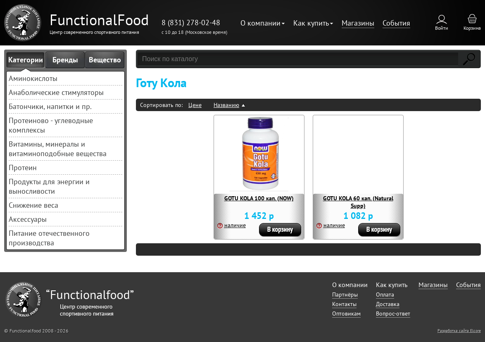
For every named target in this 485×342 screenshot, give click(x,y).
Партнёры (345, 294)
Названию (226, 105)
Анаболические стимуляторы (56, 92)
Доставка (387, 304)
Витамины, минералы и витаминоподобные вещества (58, 148)
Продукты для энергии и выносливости (49, 186)
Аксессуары (28, 219)
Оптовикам (346, 313)
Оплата (385, 294)
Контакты (344, 304)
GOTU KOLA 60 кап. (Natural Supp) (358, 202)
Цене (195, 105)
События (396, 23)
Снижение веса (33, 205)
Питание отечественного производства (49, 237)
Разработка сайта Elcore (459, 330)
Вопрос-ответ (393, 313)
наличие (235, 225)
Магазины (358, 23)
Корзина (472, 28)
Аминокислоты (33, 78)
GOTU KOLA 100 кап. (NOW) (259, 198)
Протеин (23, 167)
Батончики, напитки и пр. (50, 106)
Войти (441, 28)
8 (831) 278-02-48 (191, 22)
